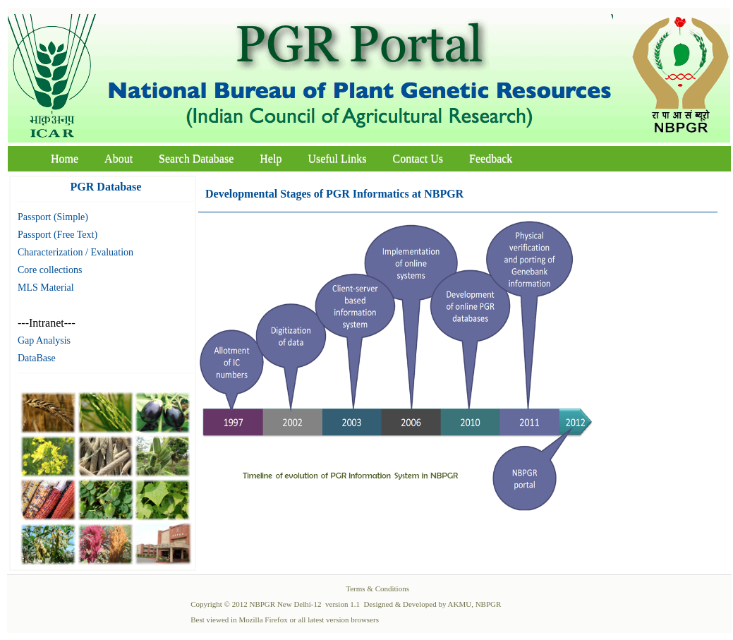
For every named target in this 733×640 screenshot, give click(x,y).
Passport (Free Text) (57, 234)
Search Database (196, 158)
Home (64, 158)
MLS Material (46, 287)
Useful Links (337, 158)
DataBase (37, 358)
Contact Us (418, 158)
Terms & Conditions (377, 588)
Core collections (50, 270)
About (118, 158)
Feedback (490, 158)
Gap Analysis (44, 340)
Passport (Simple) (53, 217)
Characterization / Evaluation (75, 252)
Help (270, 158)
